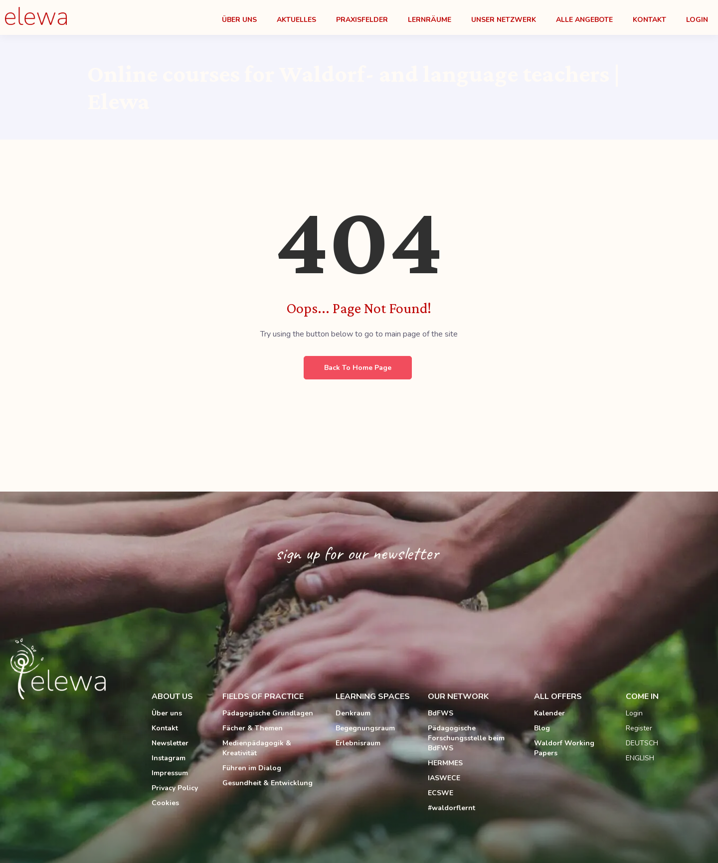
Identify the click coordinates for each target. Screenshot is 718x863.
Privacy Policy (175, 788)
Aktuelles (296, 19)
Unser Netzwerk (503, 19)
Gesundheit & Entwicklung (267, 783)
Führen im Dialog (251, 768)
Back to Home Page (357, 367)
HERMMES (445, 763)
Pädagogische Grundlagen (267, 713)
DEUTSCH (642, 743)
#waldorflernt (451, 808)
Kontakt (649, 19)
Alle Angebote (584, 19)
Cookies (165, 803)
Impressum (170, 773)
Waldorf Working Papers (564, 748)
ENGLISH (640, 758)
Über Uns (239, 19)
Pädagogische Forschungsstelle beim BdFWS (466, 738)
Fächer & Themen (252, 728)
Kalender (549, 713)
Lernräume (429, 19)
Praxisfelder (362, 19)
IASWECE (444, 778)
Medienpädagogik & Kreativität (256, 748)
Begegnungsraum (365, 728)
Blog (542, 728)
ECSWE (440, 793)
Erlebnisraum (358, 743)
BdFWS (440, 713)
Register (639, 728)
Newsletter (170, 743)
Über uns (167, 713)
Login (697, 19)
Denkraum (353, 713)
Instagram (168, 758)
